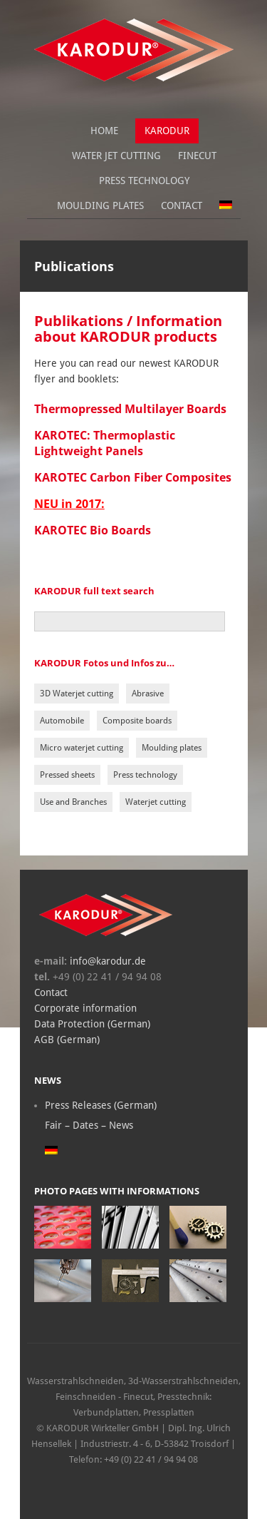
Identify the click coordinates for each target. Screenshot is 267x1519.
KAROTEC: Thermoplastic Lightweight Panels (104, 443)
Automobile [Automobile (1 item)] (62, 721)
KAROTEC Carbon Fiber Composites (132, 477)
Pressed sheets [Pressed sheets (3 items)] (67, 775)
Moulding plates (100, 205)
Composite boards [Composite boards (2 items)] (137, 721)
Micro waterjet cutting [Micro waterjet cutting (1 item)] (81, 748)
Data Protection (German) (92, 1024)
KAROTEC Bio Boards (92, 530)
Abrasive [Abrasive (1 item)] (148, 693)
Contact (181, 205)
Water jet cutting (116, 155)
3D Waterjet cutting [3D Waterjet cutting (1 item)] (76, 693)
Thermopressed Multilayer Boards (130, 409)
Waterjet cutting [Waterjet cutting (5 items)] (155, 802)
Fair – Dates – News (89, 1125)
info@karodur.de (106, 961)
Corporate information (85, 1008)
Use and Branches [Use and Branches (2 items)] (73, 802)
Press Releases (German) (101, 1105)
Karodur (167, 130)
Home (104, 130)
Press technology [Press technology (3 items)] (145, 775)
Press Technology (144, 180)
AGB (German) (67, 1039)
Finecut (197, 155)
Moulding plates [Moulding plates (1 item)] (171, 748)
